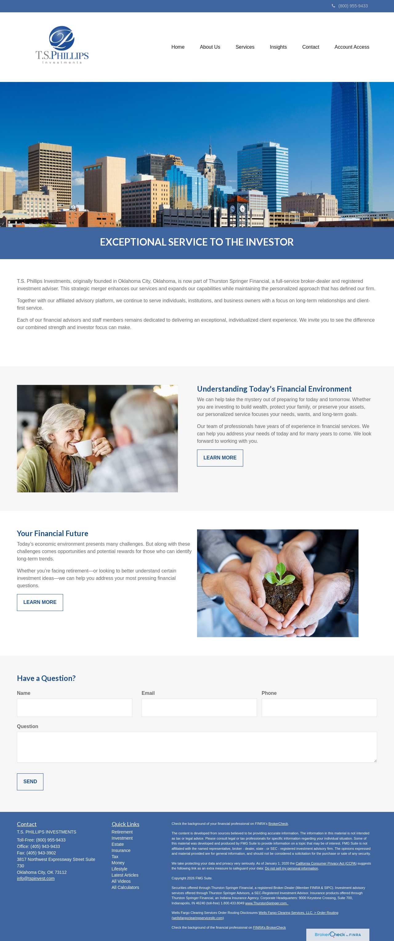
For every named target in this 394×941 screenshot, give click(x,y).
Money (118, 862)
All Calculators (125, 887)
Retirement (122, 831)
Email (148, 693)
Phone (269, 693)
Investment (122, 838)
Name (23, 693)
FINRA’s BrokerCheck (269, 927)
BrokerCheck (278, 823)
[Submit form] (30, 781)
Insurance (121, 850)
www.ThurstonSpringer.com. (267, 903)
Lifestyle (119, 868)
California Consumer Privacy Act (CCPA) (326, 863)
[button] (210, 47)
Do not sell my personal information (291, 868)
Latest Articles (125, 875)
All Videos (121, 881)
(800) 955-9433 (350, 5)
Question (27, 726)
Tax (115, 856)
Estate (118, 844)
